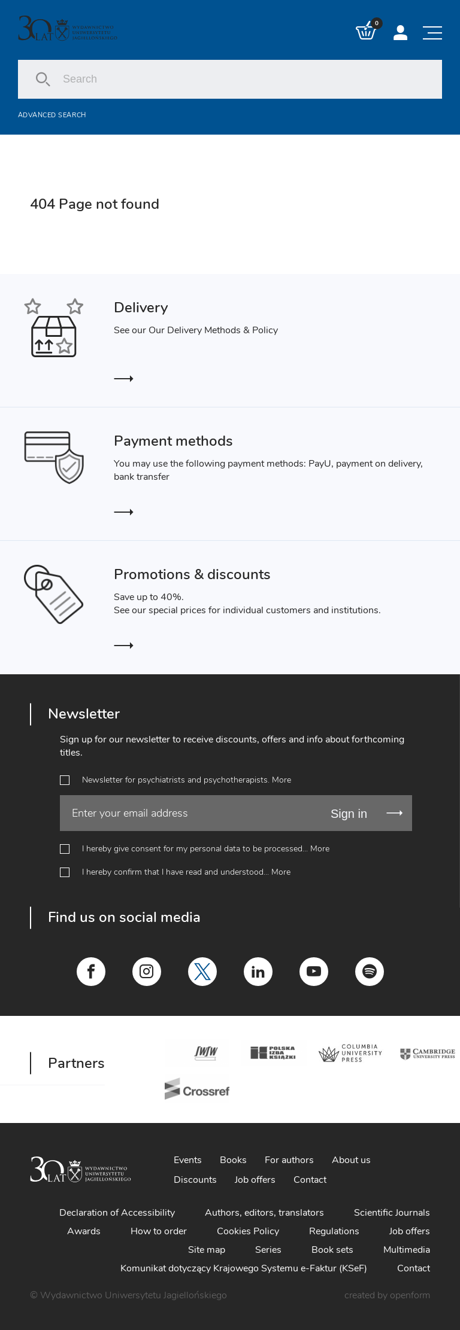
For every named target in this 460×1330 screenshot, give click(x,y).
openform (410, 1295)
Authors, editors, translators (264, 1212)
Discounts (195, 1179)
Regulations (334, 1231)
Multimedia (406, 1249)
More (281, 780)
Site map (206, 1249)
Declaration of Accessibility (117, 1212)
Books (233, 1160)
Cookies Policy (248, 1231)
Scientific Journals (392, 1212)
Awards (84, 1231)
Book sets (332, 1249)
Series (268, 1249)
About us (351, 1160)
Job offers (255, 1179)
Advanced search (52, 115)
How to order (159, 1231)
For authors (289, 1160)
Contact (309, 1179)
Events (188, 1160)
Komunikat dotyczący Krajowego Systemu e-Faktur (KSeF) (243, 1268)
